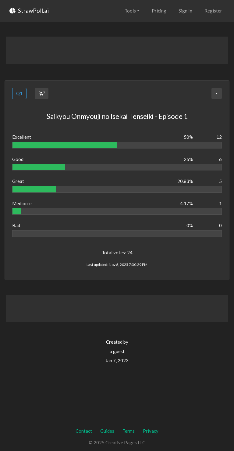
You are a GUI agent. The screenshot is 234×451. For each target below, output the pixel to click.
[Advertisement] (117, 50)
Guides (107, 431)
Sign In (185, 10)
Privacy (150, 431)
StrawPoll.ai (29, 10)
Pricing (159, 10)
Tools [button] (130, 10)
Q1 (19, 93)
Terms (128, 431)
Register (213, 10)
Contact (84, 431)
